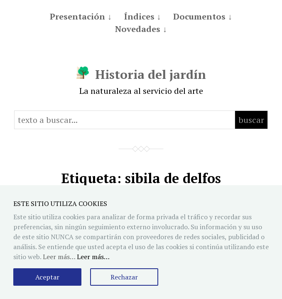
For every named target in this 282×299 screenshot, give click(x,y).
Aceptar (47, 277)
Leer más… (93, 256)
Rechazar (124, 277)
